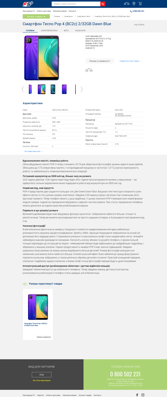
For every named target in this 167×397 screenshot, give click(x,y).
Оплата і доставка (44, 11)
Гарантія (40, 395)
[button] (134, 5)
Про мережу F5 (29, 11)
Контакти (72, 11)
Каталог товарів (85, 395)
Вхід (42, 374)
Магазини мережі (60, 11)
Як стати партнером (41, 380)
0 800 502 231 (137, 11)
